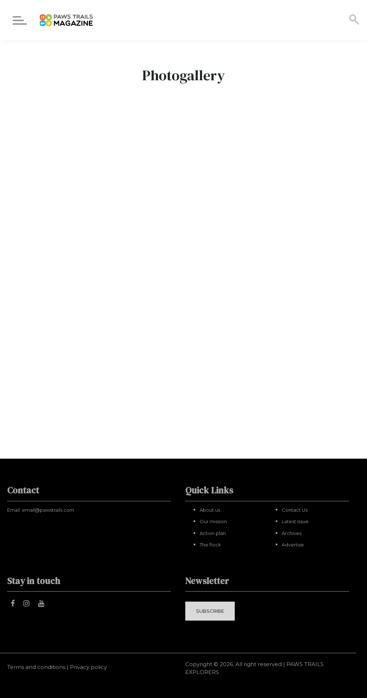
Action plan (213, 533)
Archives (291, 533)
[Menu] (19, 22)
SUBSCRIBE (210, 611)
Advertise (293, 545)
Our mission (213, 521)
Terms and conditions (36, 667)
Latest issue (295, 521)
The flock (210, 545)
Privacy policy (88, 667)
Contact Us (295, 510)
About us (210, 510)
